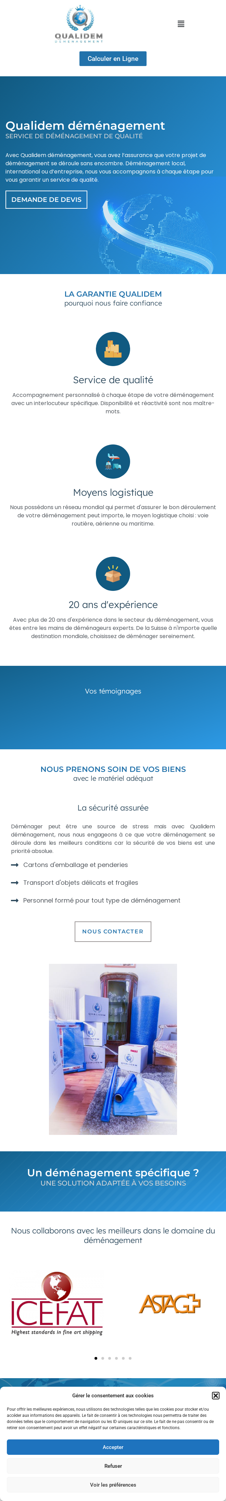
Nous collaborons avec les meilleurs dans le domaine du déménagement (113, 1235)
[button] (215, 1395)
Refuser (113, 1466)
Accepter (113, 1447)
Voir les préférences (113, 1485)
